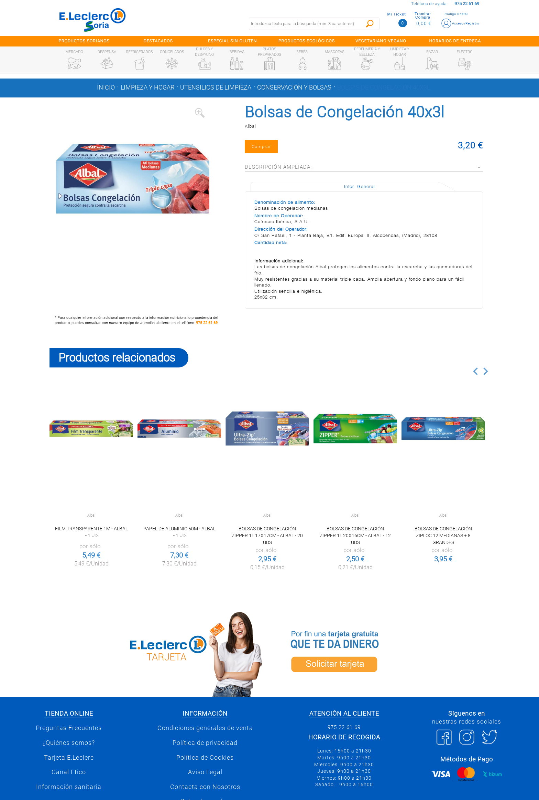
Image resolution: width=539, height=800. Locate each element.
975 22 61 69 (207, 323)
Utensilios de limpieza (215, 87)
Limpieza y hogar (147, 87)
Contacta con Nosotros (205, 786)
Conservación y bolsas (294, 87)
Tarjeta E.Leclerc (69, 757)
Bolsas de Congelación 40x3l (383, 87)
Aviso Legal (205, 772)
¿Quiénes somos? (69, 742)
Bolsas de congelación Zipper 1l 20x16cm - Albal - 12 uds (355, 535)
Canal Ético (69, 772)
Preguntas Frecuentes (69, 728)
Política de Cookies (205, 757)
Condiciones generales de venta (205, 728)
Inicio (106, 87)
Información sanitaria (68, 786)
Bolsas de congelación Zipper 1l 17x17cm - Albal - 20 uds (267, 535)
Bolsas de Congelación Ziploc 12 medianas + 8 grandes (443, 535)
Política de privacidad (205, 742)
